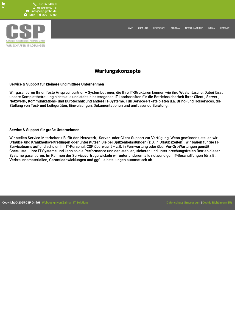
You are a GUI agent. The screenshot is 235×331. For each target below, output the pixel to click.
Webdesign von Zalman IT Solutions (65, 202)
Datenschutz (174, 202)
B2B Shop (175, 28)
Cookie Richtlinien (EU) (217, 202)
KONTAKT (224, 28)
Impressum (192, 202)
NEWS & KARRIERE (194, 28)
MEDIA (211, 28)
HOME (130, 28)
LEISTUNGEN (159, 28)
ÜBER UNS (143, 28)
